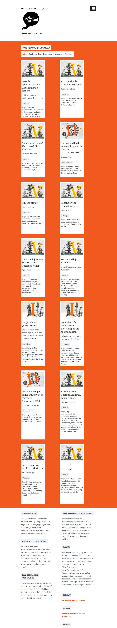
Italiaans (69, 222)
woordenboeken (28, 219)
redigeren (73, 100)
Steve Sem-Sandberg (69, 173)
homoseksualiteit (67, 414)
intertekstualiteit (72, 429)
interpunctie (27, 286)
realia (63, 168)
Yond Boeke (72, 224)
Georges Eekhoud (74, 418)
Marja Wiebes (31, 348)
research (69, 425)
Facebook (66, 617)
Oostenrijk (26, 491)
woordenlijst (75, 281)
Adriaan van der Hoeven (31, 116)
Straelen (34, 486)
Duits (28, 279)
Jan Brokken (32, 484)
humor (75, 222)
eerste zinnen (35, 112)
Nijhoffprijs (26, 355)
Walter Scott (65, 292)
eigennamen (65, 485)
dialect (73, 427)
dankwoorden (30, 549)
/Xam (33, 168)
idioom (63, 418)
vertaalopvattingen (29, 288)
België (67, 412)
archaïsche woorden (69, 416)
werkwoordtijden (28, 110)
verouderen (65, 281)
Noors (24, 114)
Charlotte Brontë (67, 351)
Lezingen (58, 54)
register (64, 224)
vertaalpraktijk (67, 353)
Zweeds (76, 166)
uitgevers (71, 105)
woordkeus (65, 290)
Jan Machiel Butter (72, 348)
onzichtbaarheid (67, 362)
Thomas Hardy (35, 223)
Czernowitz (26, 486)
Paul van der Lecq (28, 165)
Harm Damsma (67, 284)
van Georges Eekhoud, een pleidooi (71, 394)
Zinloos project (30, 202)
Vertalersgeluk (28, 488)
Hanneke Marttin (28, 359)
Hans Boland (66, 481)
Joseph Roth (26, 495)
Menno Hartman (33, 357)
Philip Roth (73, 355)
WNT (69, 171)
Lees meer (40, 533)
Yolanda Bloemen (28, 352)
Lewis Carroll (76, 98)
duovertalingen (28, 350)
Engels (68, 98)
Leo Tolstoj (39, 350)
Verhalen (68, 54)
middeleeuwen (74, 286)
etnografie (30, 163)
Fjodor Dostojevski (68, 483)
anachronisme (76, 357)
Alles (25, 54)
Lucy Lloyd (31, 170)
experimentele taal (33, 415)
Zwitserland (26, 293)
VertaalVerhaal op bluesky (73, 600)
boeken (75, 555)
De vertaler (67, 465)
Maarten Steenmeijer (73, 359)
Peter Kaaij (36, 284)
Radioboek (35, 493)
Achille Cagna (70, 220)
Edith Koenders (33, 114)
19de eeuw (30, 108)
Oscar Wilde (65, 420)
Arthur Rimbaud (36, 421)
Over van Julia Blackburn (33, 146)
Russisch (35, 355)
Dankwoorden (35, 54)
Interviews (47, 54)
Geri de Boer (76, 171)
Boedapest (30, 482)
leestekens (65, 103)
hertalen (64, 288)
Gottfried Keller (28, 290)
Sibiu (39, 484)
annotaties (74, 290)
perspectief (26, 284)
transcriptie (73, 492)
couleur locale (72, 431)
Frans (24, 417)
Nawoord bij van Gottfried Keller (32, 262)
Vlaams (64, 431)
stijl (36, 282)
